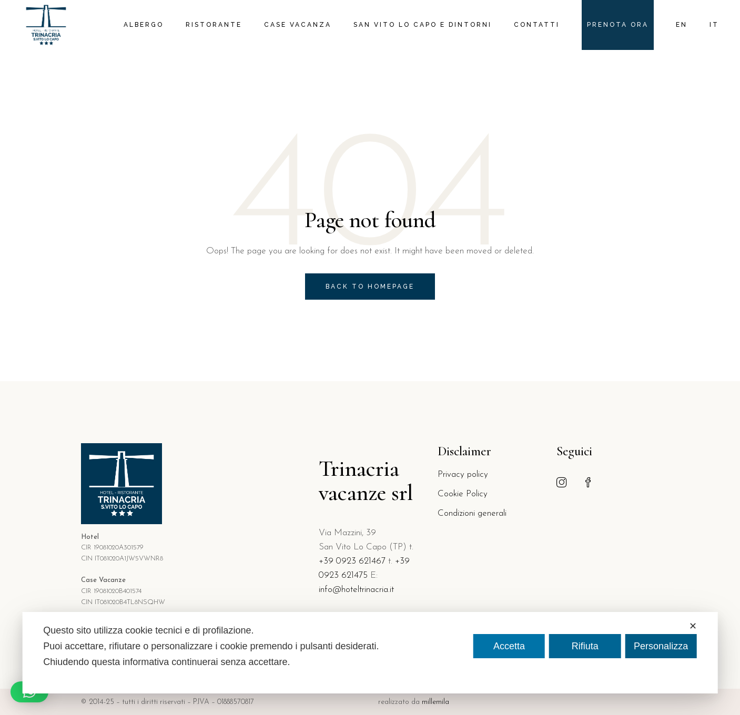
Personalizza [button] (661, 646)
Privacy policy (463, 474)
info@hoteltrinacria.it (356, 589)
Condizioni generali (472, 513)
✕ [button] (693, 626)
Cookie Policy (463, 493)
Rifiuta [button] (585, 646)
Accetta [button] (509, 646)
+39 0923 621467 (352, 561)
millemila (435, 702)
